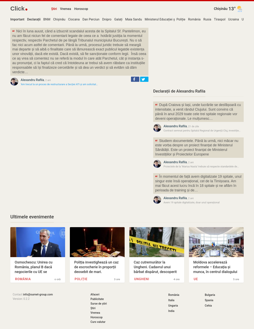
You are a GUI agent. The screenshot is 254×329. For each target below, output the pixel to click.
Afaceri (94, 294)
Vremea (65, 9)
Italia (171, 300)
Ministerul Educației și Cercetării (167, 19)
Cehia (208, 305)
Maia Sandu (133, 19)
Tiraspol (219, 19)
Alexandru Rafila (32, 80)
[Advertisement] (198, 55)
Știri (54, 9)
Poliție (180, 19)
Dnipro (107, 19)
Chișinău (221, 9)
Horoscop (81, 9)
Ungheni (141, 279)
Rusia (207, 19)
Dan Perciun (90, 19)
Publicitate (97, 299)
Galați (118, 19)
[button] (135, 79)
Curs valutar (97, 321)
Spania (209, 300)
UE (243, 19)
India (171, 311)
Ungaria (173, 305)
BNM (46, 19)
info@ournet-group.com (38, 294)
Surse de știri (98, 303)
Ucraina (233, 19)
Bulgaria (210, 294)
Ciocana (74, 19)
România (194, 19)
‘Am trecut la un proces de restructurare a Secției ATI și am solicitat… (59, 84)
